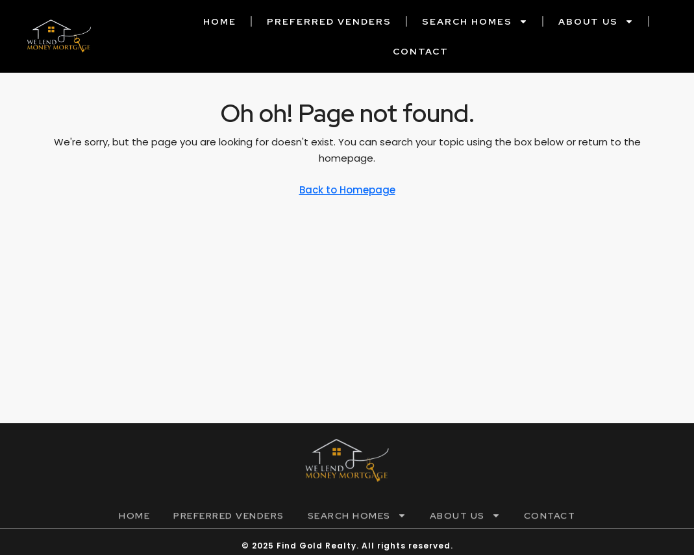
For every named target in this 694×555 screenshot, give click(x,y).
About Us (596, 21)
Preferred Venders (329, 21)
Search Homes (475, 21)
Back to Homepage (347, 190)
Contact (421, 51)
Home (219, 21)
